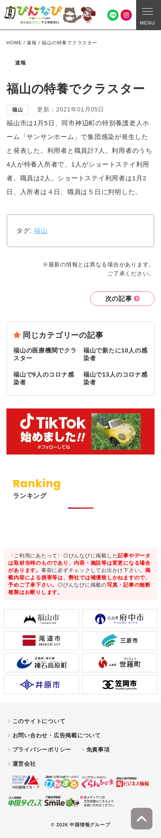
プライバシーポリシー (42, 749)
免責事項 (98, 749)
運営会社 (24, 764)
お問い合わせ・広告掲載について (56, 735)
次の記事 (118, 298)
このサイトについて (39, 721)
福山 (41, 230)
